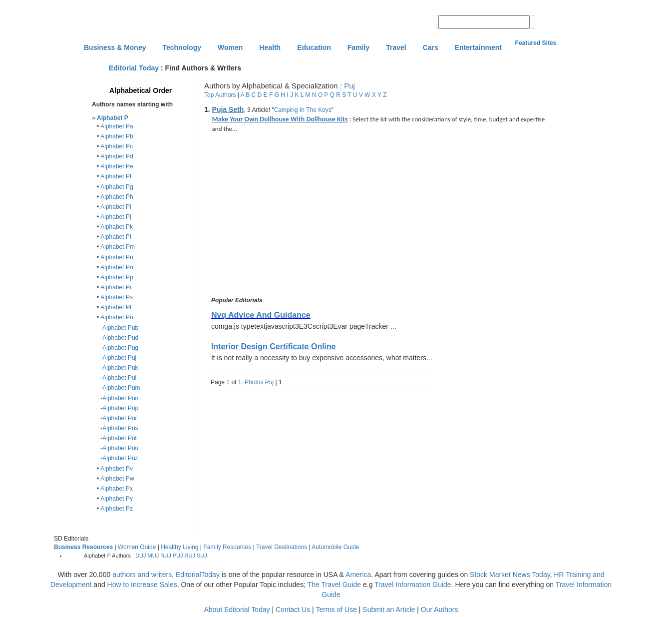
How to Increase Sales (142, 585)
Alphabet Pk (116, 226)
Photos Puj (259, 382)
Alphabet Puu (120, 448)
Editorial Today (134, 68)
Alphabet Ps (116, 297)
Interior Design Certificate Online (273, 346)
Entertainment (478, 47)
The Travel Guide (334, 585)
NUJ (165, 556)
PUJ (178, 556)
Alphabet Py (116, 498)
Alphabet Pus (120, 428)
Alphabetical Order (140, 90)
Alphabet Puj (119, 357)
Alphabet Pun (120, 398)
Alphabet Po (116, 267)
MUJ (153, 556)
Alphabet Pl (115, 236)
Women (230, 47)
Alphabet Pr (116, 287)
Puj (349, 85)
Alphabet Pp (116, 277)
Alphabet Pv (116, 468)
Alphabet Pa (116, 126)
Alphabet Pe (116, 166)
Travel (396, 47)
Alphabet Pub (120, 327)
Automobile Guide (335, 547)
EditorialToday (198, 575)
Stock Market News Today (510, 575)
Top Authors (220, 94)
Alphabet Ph (116, 196)
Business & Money (115, 47)
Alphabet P (112, 117)
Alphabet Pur (119, 418)
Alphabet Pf (115, 176)
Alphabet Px (116, 488)
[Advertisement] (293, 216)
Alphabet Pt (115, 307)
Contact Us (293, 610)
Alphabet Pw (117, 478)
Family (358, 47)
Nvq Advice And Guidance (261, 315)
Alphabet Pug (120, 347)
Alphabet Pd (116, 156)
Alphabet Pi (115, 206)
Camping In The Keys (302, 109)
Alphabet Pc (116, 146)
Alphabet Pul (119, 377)
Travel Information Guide (412, 585)
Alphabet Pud (120, 337)
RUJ (190, 556)
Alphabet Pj (115, 216)
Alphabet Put (119, 438)
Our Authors (439, 610)
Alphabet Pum (121, 387)
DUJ (140, 556)
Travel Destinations (281, 547)
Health (270, 47)
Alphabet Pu (116, 317)
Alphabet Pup (120, 408)
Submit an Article (388, 610)
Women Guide (137, 547)
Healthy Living (179, 547)
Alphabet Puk (120, 367)
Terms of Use (336, 610)
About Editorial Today (237, 610)
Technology (181, 47)
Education (314, 47)
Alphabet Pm (117, 246)
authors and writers (142, 575)
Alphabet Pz (116, 508)
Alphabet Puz (120, 458)
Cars (430, 47)
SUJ (202, 556)
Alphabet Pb (116, 136)
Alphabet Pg (116, 186)
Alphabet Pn (116, 257)
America (358, 575)
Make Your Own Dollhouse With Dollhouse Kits (280, 119)
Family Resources (227, 547)
